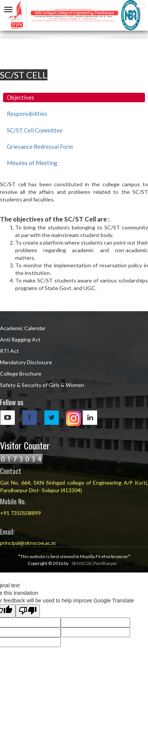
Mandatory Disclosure (26, 362)
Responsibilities (27, 113)
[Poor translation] (28, 611)
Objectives (20, 97)
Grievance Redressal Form (40, 146)
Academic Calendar (23, 328)
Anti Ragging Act (20, 339)
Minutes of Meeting (32, 162)
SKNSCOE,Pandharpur (94, 563)
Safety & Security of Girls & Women (42, 385)
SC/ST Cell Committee (35, 130)
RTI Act (9, 351)
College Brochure (20, 373)
